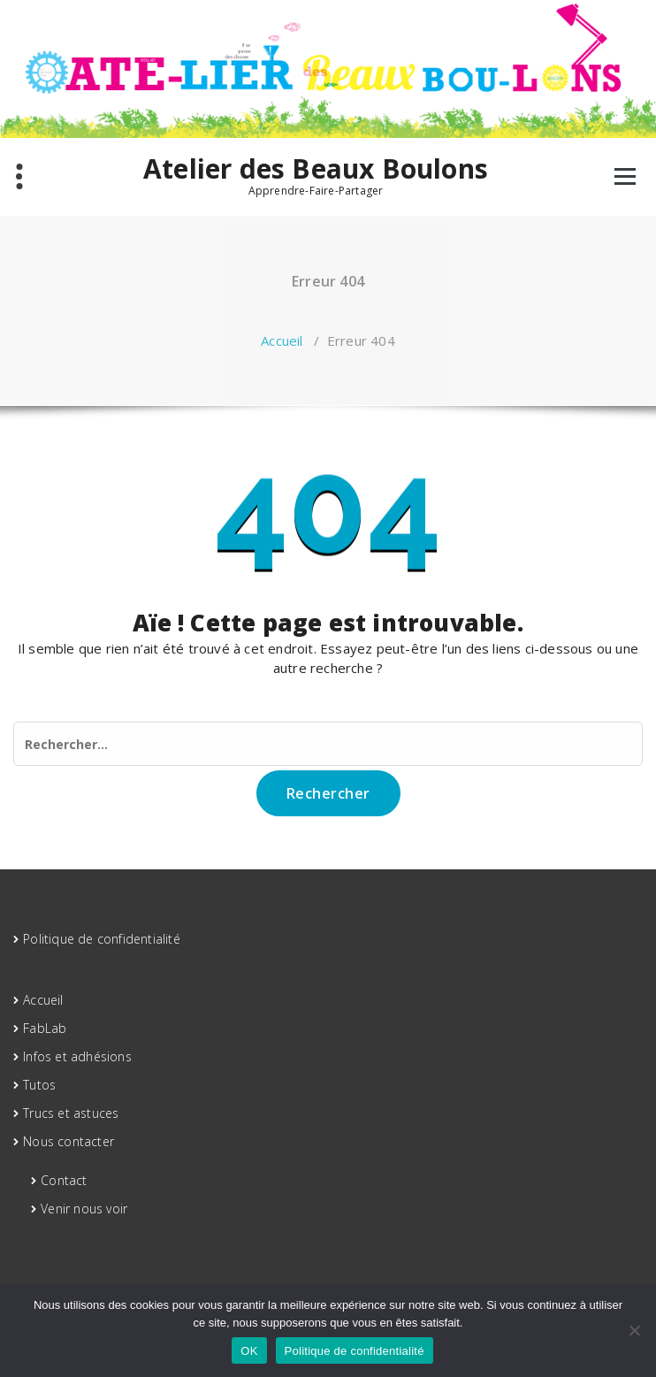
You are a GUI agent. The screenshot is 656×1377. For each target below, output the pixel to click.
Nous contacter (68, 1141)
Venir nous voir (84, 1208)
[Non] (634, 1330)
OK (248, 1351)
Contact (64, 1180)
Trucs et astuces (70, 1113)
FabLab (44, 1028)
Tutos (39, 1084)
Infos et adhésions (77, 1056)
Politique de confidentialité (101, 938)
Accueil (281, 340)
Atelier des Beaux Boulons (315, 169)
